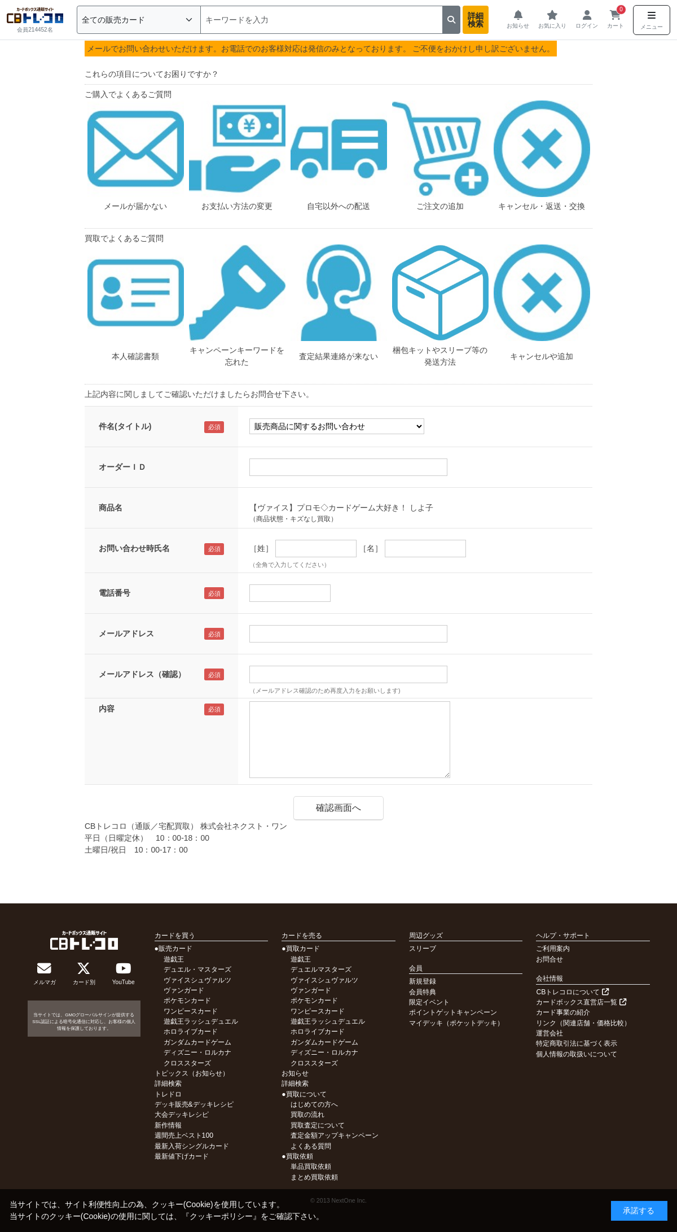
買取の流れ (307, 1115)
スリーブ (422, 949)
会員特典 (422, 992)
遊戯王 (174, 959)
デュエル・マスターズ (197, 969)
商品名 (110, 507)
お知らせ (295, 1073)
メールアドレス (126, 633)
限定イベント (429, 1002)
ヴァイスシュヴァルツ (197, 980)
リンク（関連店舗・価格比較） (583, 1023)
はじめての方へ (314, 1104)
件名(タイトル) (125, 426)
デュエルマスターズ (321, 969)
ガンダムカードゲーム (197, 1042)
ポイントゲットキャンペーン (453, 1012)
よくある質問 (311, 1146)
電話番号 (114, 592)
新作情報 (168, 1125)
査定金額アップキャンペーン (335, 1135)
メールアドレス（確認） (142, 674)
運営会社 (549, 1033)
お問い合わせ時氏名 (134, 548)
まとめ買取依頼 (314, 1177)
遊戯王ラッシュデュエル (201, 1021)
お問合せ (549, 959)
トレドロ (168, 1094)
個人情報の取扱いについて (576, 1054)
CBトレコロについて (572, 992)
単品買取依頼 (311, 1166)
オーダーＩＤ (122, 466)
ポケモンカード (187, 1000)
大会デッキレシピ (182, 1115)
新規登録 (422, 981)
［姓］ (261, 548)
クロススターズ (187, 1063)
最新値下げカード (182, 1156)
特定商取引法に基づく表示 (576, 1043)
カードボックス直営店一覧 (581, 1002)
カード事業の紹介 (563, 1012)
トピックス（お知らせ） (192, 1073)
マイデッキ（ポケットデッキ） (456, 1023)
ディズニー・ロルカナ (197, 1052)
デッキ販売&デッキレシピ (194, 1104)
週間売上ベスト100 (184, 1135)
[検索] (321, 20)
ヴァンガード (184, 990)
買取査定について (318, 1125)
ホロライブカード (191, 1032)
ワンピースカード (191, 1011)
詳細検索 (475, 19)
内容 (107, 708)
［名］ (371, 548)
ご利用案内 (553, 949)
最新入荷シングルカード (192, 1146)
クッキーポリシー (221, 1216)
